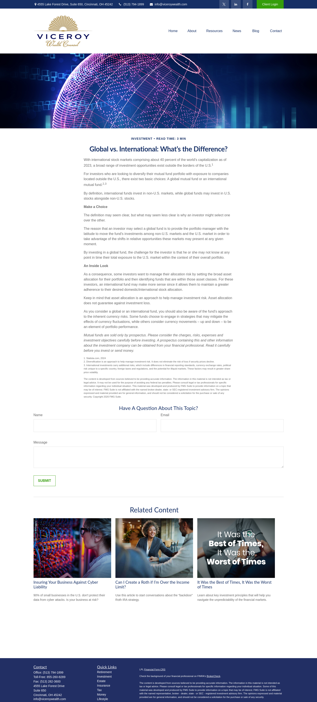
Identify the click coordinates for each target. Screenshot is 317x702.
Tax (99, 690)
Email (165, 415)
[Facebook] (247, 4)
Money (101, 694)
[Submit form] (45, 480)
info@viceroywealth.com (168, 4)
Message (40, 442)
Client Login (270, 4)
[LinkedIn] (236, 4)
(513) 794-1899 (131, 4)
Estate (101, 681)
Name (38, 415)
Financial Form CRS (154, 669)
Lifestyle (102, 699)
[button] (173, 31)
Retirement (104, 672)
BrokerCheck (213, 676)
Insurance (103, 685)
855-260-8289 (56, 677)
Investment (104, 676)
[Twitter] (224, 4)
